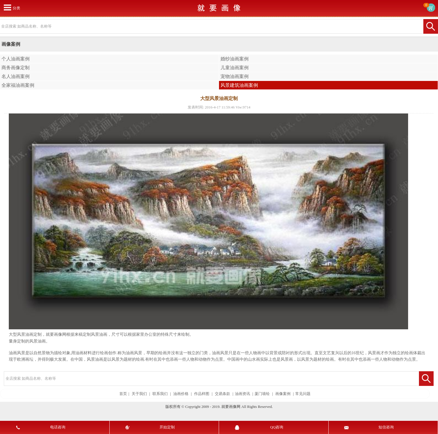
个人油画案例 (15, 58)
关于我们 (139, 394)
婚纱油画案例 (234, 58)
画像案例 (283, 394)
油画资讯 (242, 394)
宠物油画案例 (234, 76)
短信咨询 (386, 427)
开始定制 (167, 427)
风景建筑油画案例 (239, 85)
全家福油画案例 (17, 85)
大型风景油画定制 (25, 334)
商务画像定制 (15, 67)
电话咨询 (57, 427)
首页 (123, 394)
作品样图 (201, 394)
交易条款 (222, 394)
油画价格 (181, 394)
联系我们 (160, 394)
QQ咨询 (276, 427)
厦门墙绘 (262, 394)
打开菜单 (7, 7)
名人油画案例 (15, 76)
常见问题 (302, 394)
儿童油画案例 (234, 67)
